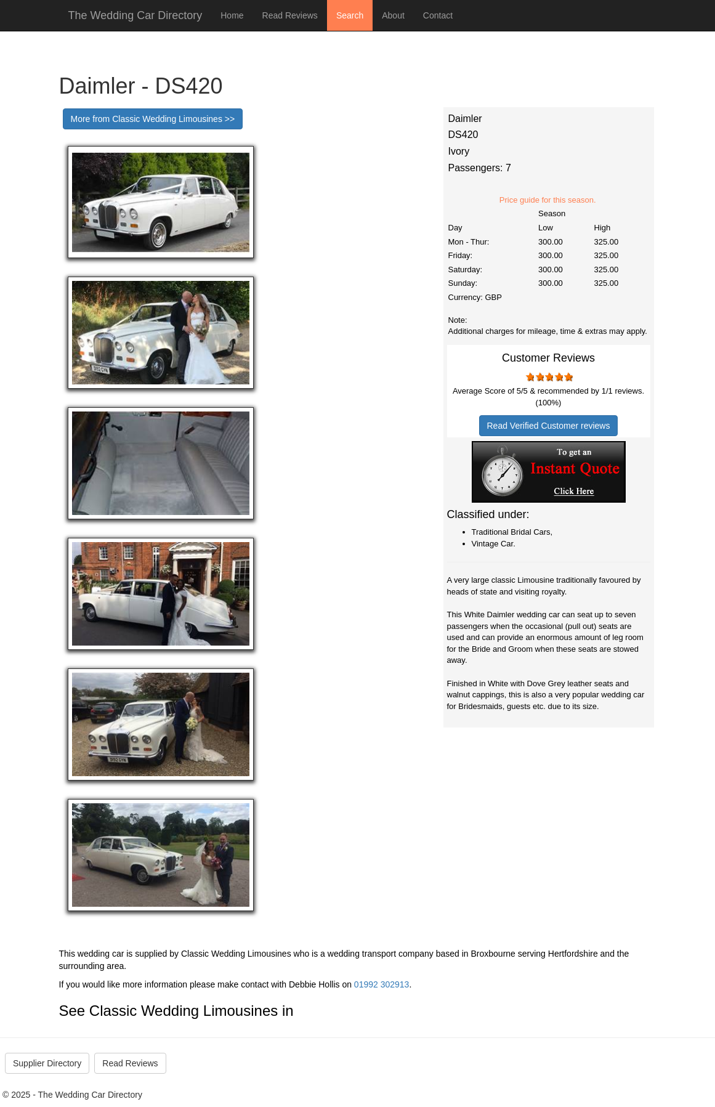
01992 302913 (382, 984)
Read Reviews (290, 15)
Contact (438, 15)
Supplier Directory (47, 1063)
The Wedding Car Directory (135, 15)
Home (231, 15)
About (393, 15)
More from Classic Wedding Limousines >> (153, 119)
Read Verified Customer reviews (548, 426)
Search (349, 15)
